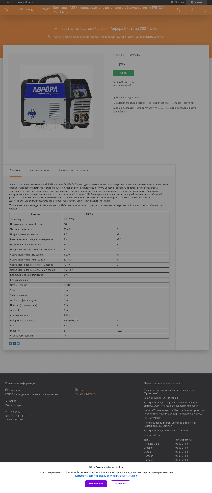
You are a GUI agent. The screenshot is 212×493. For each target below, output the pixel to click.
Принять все (96, 483)
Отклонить (120, 483)
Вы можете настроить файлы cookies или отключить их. (105, 475)
